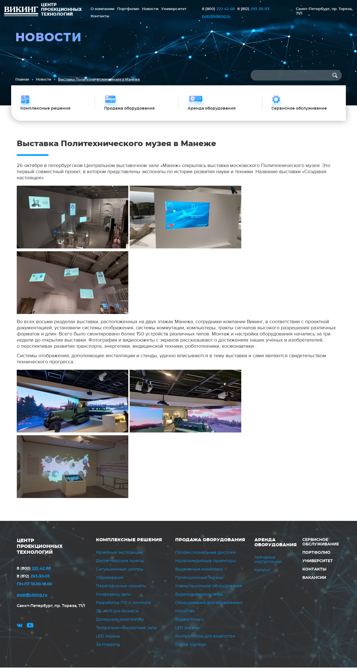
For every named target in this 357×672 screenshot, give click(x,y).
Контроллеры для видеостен (205, 641)
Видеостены (188, 624)
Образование (110, 582)
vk (20, 631)
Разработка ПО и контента (123, 607)
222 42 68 (218, 9)
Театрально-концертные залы (126, 632)
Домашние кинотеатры (120, 624)
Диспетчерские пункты (120, 565)
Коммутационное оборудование (208, 591)
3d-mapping (108, 649)
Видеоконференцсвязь (199, 599)
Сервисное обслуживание (320, 546)
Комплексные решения (129, 544)
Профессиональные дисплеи (205, 557)
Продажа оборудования (210, 544)
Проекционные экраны (199, 582)
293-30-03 (253, 9)
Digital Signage (190, 649)
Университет (174, 9)
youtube (30, 631)
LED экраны (108, 641)
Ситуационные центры (119, 574)
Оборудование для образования (208, 607)
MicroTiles (185, 616)
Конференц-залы (113, 599)
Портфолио (128, 9)
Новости (150, 9)
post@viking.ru (216, 16)
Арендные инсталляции (268, 564)
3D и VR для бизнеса (117, 616)
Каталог (262, 575)
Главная (22, 79)
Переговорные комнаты (121, 591)
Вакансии (314, 582)
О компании (102, 9)
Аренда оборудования (275, 547)
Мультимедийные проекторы (205, 565)
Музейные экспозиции (119, 557)
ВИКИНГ (21, 12)
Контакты (100, 16)
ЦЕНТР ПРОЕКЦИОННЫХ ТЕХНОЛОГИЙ (41, 550)
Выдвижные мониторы (199, 574)
